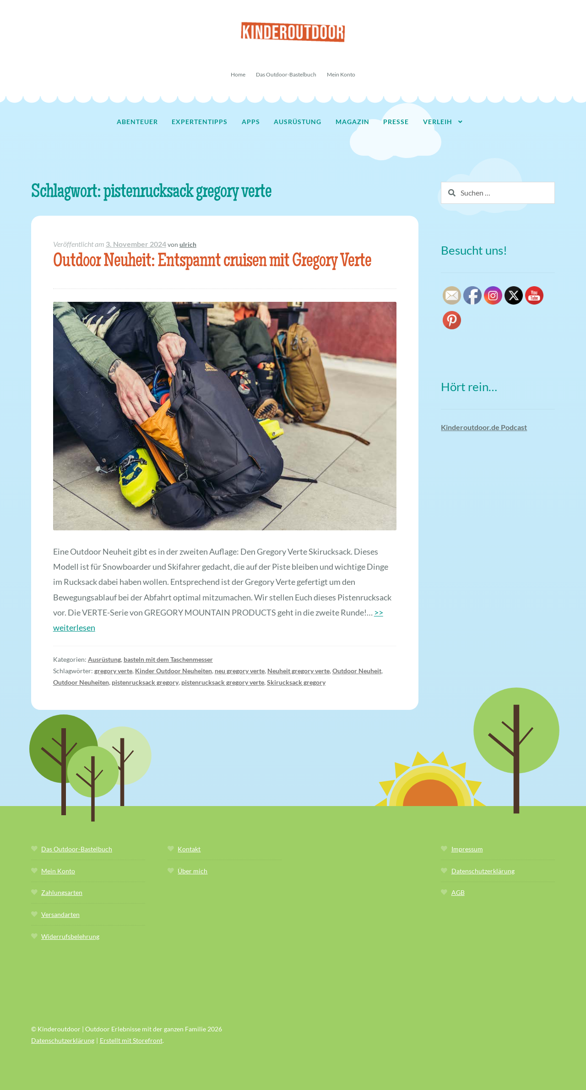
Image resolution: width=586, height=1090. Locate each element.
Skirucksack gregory (296, 682)
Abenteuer (137, 121)
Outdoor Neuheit (356, 671)
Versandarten (60, 914)
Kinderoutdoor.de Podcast (484, 427)
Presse (396, 121)
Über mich (192, 871)
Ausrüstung (297, 121)
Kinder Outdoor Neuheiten (173, 671)
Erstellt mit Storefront (131, 1040)
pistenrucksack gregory (145, 682)
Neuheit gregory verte (298, 671)
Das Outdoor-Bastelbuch (286, 74)
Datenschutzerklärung (483, 871)
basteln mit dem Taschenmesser (168, 659)
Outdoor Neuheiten (81, 682)
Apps (251, 121)
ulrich (187, 244)
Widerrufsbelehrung (70, 936)
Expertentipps (200, 121)
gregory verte (113, 671)
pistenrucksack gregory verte (222, 682)
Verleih (437, 121)
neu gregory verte (240, 671)
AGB (458, 892)
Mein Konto (341, 74)
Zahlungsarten (61, 892)
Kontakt (189, 849)
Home (238, 74)
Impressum (467, 849)
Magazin (352, 121)
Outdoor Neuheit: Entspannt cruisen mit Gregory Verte (212, 262)
